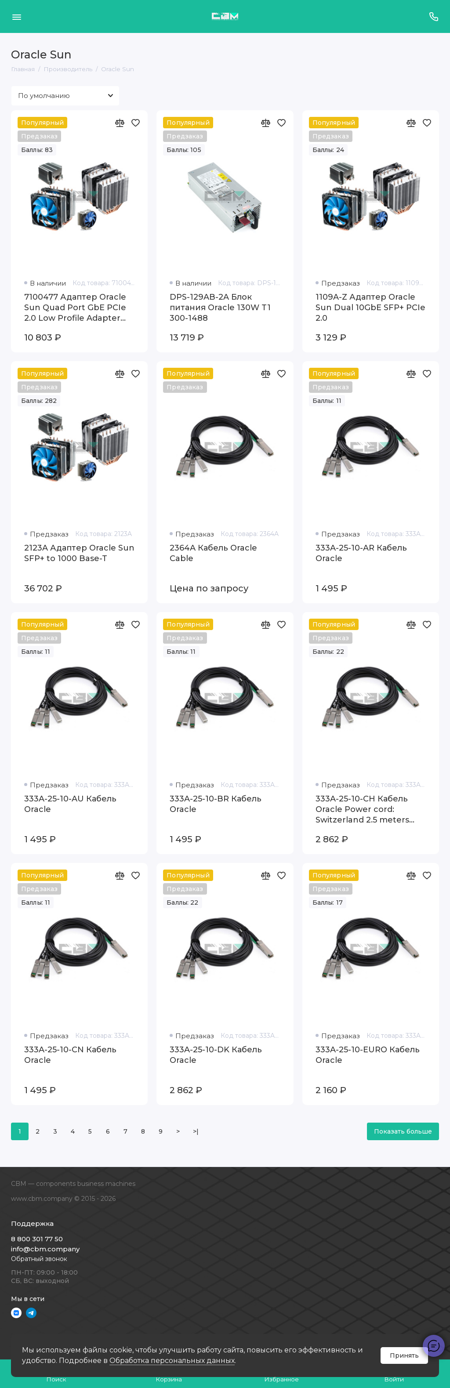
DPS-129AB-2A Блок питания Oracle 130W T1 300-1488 (220, 307)
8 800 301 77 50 (37, 1239)
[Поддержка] (433, 16)
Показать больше (403, 1131)
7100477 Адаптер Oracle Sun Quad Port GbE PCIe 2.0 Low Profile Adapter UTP (75, 307)
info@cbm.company (45, 1249)
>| (196, 1131)
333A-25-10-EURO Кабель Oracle (368, 1055)
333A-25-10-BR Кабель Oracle (215, 804)
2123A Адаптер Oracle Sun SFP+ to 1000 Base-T (79, 553)
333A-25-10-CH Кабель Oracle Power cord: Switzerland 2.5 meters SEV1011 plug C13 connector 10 (362, 809)
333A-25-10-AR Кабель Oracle (361, 553)
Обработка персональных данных (172, 1360)
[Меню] (16, 16)
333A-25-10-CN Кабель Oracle (70, 1055)
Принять (404, 1355)
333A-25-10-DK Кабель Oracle (216, 1055)
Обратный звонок (39, 1259)
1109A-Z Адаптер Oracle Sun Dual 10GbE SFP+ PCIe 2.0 (370, 307)
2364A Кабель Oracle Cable (213, 553)
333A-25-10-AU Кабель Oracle (70, 804)
